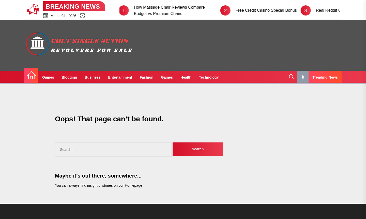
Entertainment (120, 77)
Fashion (147, 77)
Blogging (69, 77)
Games (48, 77)
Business (92, 77)
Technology (209, 77)
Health (185, 77)
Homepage (133, 185)
